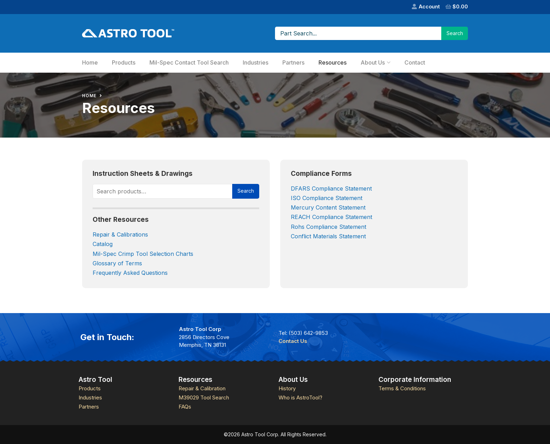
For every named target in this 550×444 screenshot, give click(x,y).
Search (245, 191)
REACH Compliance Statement (331, 216)
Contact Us (293, 341)
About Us (373, 62)
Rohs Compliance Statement (328, 226)
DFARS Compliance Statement (332, 188)
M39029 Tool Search (204, 397)
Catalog (103, 243)
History (287, 388)
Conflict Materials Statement (328, 236)
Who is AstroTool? (300, 397)
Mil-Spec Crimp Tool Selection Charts (144, 253)
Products (123, 62)
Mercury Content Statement (328, 207)
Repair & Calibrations (120, 234)
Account (429, 6)
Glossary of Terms (117, 263)
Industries (255, 62)
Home (90, 62)
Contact (414, 62)
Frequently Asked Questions (130, 272)
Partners (293, 62)
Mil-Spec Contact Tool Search (189, 62)
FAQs (185, 406)
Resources (332, 62)
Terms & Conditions (402, 388)
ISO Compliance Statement (326, 197)
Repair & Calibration (202, 388)
